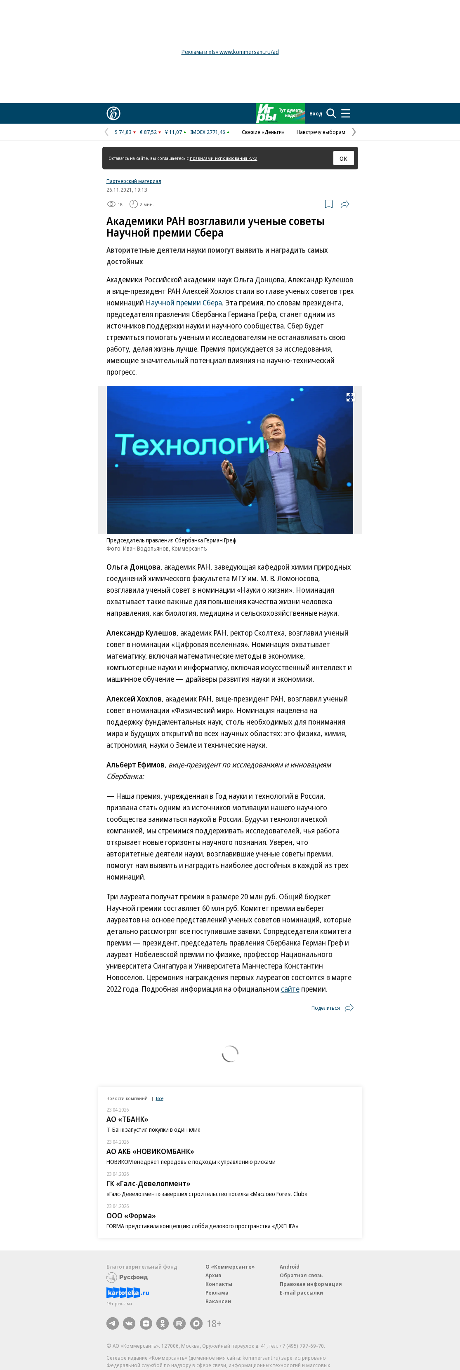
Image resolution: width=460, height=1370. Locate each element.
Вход (316, 113)
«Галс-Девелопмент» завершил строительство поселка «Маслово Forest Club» (206, 1194)
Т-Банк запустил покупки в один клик (153, 1129)
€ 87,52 (148, 132)
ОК (343, 158)
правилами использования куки (223, 158)
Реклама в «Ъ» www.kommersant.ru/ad (230, 52)
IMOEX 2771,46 (207, 132)
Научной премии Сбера (184, 302)
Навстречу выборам (321, 132)
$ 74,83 (123, 132)
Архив (213, 1275)
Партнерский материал (133, 181)
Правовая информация (311, 1284)
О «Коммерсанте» (230, 1266)
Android (290, 1266)
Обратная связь (301, 1275)
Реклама (217, 1292)
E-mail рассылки (301, 1292)
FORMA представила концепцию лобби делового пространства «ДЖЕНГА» (202, 1226)
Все (159, 1098)
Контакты (218, 1284)
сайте (290, 989)
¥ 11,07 (173, 132)
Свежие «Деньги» (263, 132)
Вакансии (218, 1301)
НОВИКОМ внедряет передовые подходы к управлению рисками (191, 1162)
